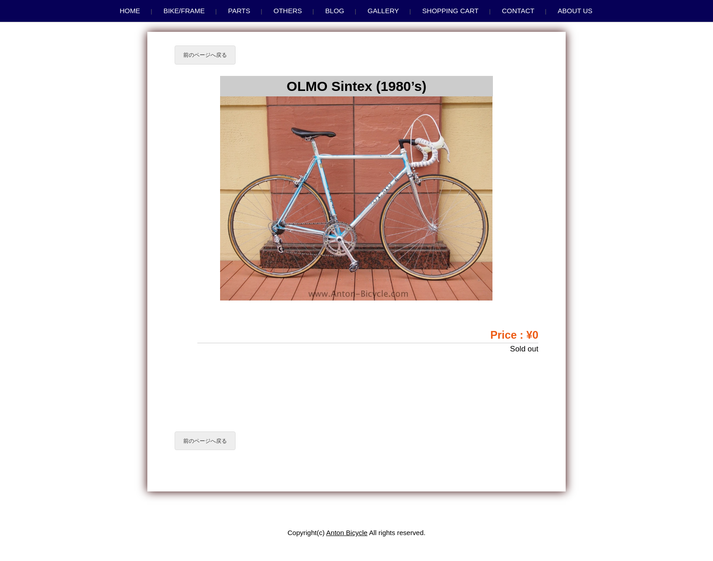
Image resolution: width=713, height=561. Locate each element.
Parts (239, 11)
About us (574, 11)
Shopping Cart (450, 11)
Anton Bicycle (346, 532)
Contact (518, 11)
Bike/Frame (184, 11)
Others (288, 11)
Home (130, 11)
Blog (334, 11)
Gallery (383, 11)
